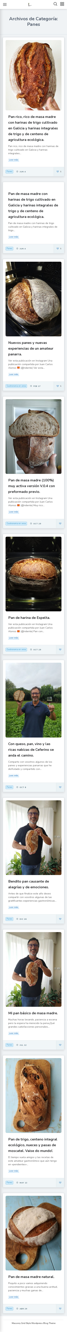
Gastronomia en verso (16, 386)
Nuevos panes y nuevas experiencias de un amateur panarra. (30, 348)
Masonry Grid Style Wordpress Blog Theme (33, 1323)
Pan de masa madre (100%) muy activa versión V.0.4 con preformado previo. (31, 486)
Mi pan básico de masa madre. (33, 1013)
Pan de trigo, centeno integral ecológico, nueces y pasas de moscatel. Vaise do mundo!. (32, 1145)
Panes (9, 171)
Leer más (13, 159)
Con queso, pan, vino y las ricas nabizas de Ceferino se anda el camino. (31, 749)
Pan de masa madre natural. (31, 1276)
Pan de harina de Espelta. (29, 617)
